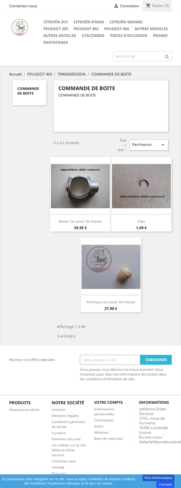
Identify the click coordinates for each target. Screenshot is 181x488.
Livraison (59, 409)
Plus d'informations (158, 478)
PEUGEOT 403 (86, 28)
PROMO (160, 35)
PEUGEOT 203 (55, 28)
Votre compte (108, 402)
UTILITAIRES (93, 35)
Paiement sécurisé (66, 439)
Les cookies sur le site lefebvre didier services (69, 450)
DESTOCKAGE (55, 42)
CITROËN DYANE (89, 21)
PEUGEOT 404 (116, 28)
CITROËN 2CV (55, 21)
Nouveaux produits (24, 409)
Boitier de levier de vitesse (80, 221)
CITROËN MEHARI (126, 21)
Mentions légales (65, 415)
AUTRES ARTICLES (59, 35)
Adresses (101, 432)
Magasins (59, 473)
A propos (59, 433)
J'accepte (165, 484)
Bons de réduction (108, 438)
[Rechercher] (142, 56)
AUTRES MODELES (151, 28)
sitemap (58, 467)
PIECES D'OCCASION (128, 35)
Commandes (104, 420)
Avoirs (99, 426)
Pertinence (149, 145)
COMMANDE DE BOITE (28, 91)
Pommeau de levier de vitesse (110, 302)
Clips (141, 221)
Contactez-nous (23, 5)
